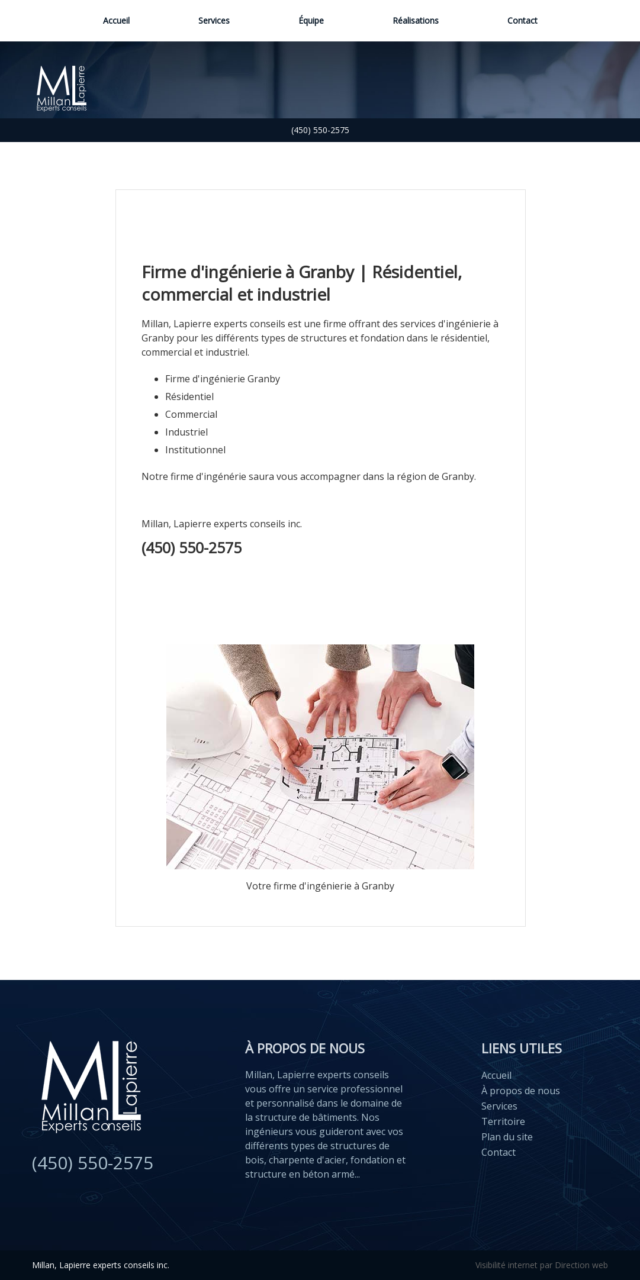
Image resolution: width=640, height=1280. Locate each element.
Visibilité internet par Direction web (541, 1265)
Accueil (116, 20)
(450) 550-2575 (320, 130)
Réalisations (416, 20)
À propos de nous (520, 1090)
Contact (522, 20)
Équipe (311, 20)
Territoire (503, 1121)
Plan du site (507, 1136)
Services (214, 20)
